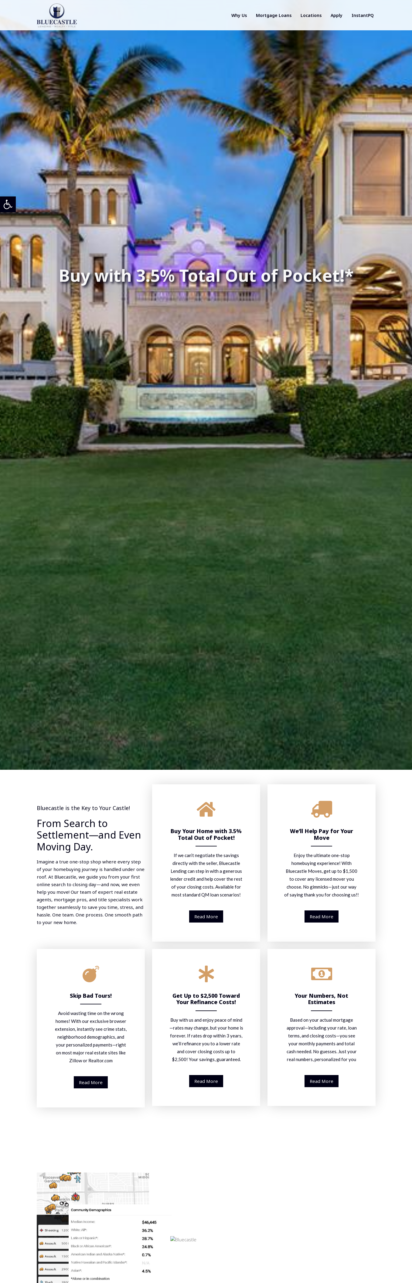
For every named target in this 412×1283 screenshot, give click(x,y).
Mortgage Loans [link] (273, 15)
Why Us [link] (239, 15)
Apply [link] (336, 15)
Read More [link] (206, 916)
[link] (8, 204)
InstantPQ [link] (363, 15)
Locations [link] (311, 15)
